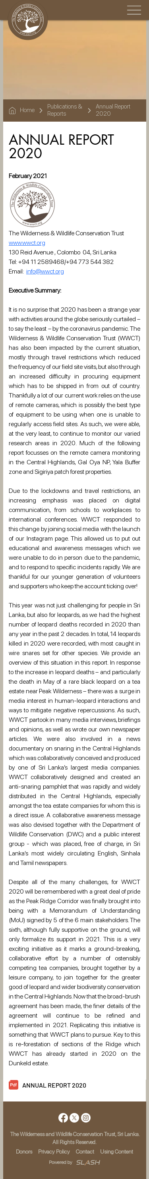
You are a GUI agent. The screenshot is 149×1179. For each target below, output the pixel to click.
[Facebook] (63, 1118)
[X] (74, 1118)
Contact (85, 1151)
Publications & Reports (64, 110)
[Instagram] (86, 1118)
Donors (24, 1151)
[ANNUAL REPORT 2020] (81, 1085)
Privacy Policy (54, 1151)
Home (27, 110)
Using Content (116, 1151)
